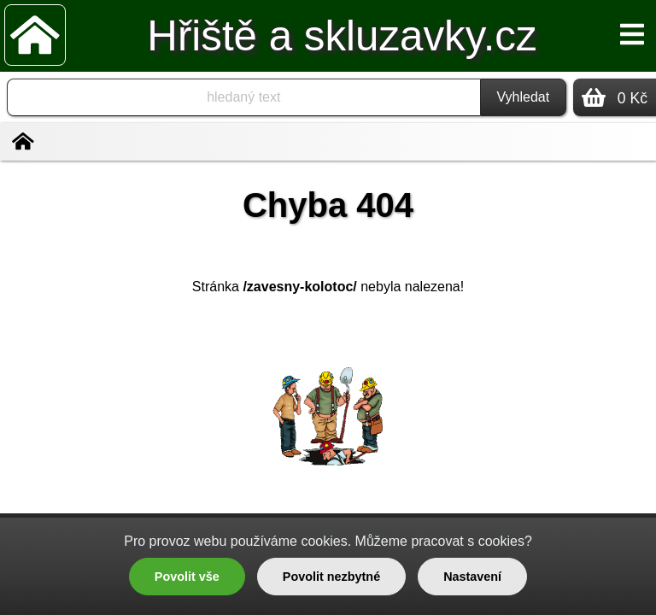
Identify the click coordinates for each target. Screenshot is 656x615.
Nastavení (472, 576)
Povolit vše (187, 576)
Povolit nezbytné (331, 576)
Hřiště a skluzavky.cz (341, 35)
